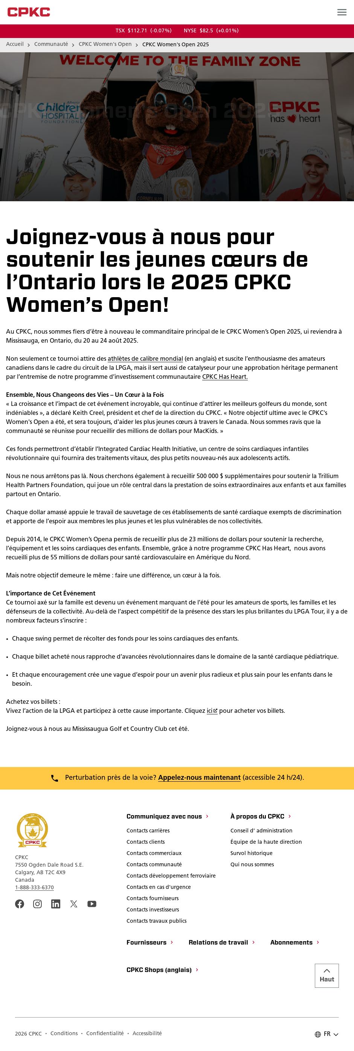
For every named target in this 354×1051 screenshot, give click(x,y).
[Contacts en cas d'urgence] (159, 888)
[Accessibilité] (144, 1034)
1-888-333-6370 (34, 888)
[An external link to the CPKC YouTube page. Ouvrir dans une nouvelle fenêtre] (91, 903)
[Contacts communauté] (154, 865)
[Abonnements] (295, 943)
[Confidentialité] (102, 1034)
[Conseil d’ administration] (261, 832)
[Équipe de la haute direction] (266, 843)
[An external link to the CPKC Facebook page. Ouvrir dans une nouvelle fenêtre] (19, 903)
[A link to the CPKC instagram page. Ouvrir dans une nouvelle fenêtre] (37, 903)
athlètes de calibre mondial (145, 359)
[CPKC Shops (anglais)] (163, 970)
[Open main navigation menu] (342, 12)
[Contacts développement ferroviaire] (171, 877)
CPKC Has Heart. (225, 377)
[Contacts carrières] (148, 832)
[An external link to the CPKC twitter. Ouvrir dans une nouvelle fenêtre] (73, 903)
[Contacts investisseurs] (153, 911)
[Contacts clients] (146, 843)
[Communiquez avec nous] (168, 817)
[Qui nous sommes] (252, 865)
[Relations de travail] (222, 943)
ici (212, 711)
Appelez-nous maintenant (199, 778)
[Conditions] (61, 1034)
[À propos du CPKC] (261, 817)
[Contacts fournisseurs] (153, 899)
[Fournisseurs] (150, 943)
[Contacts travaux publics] (156, 922)
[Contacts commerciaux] (154, 854)
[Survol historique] (251, 854)
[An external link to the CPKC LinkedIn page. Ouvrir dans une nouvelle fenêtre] (55, 903)
